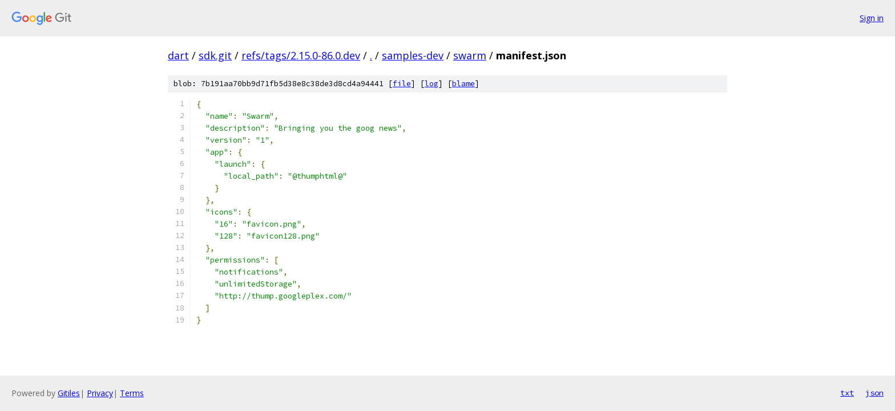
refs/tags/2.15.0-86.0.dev (300, 55)
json (874, 393)
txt (847, 393)
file (402, 83)
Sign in (872, 18)
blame (463, 83)
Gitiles (69, 393)
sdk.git (215, 55)
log (431, 83)
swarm (469, 55)
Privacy (100, 393)
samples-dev (413, 55)
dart (178, 55)
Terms (132, 393)
